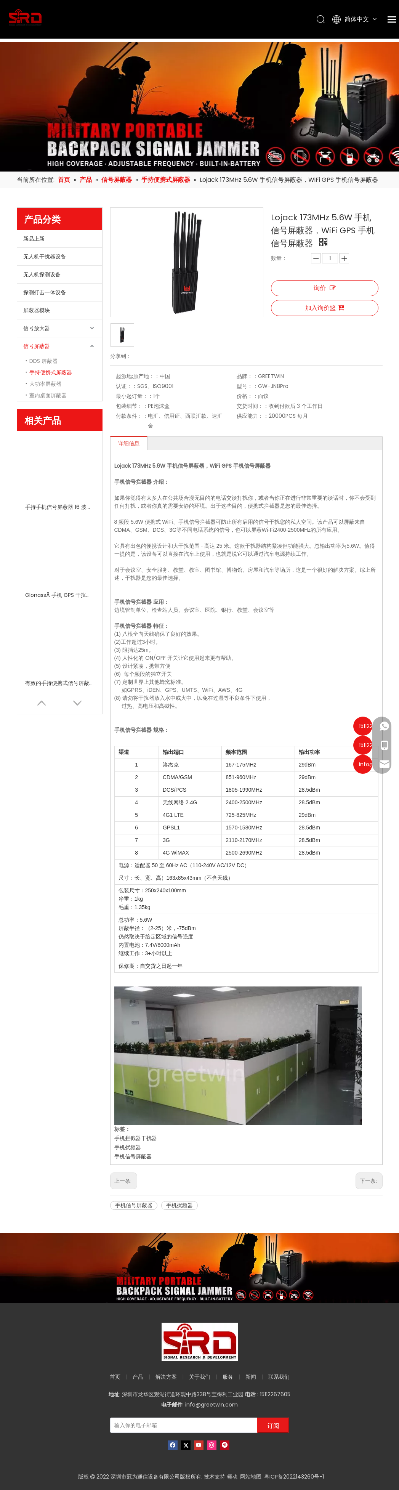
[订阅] (273, 1425)
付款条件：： (132, 416)
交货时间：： (253, 406)
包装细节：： (132, 406)
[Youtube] (199, 1445)
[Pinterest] (224, 1445)
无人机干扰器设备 (44, 256)
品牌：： (247, 376)
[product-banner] (199, 1268)
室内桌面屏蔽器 (48, 395)
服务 (228, 1377)
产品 (138, 1377)
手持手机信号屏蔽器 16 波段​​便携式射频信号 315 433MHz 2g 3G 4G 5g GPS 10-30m (59, 507)
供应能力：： (253, 416)
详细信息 (128, 443)
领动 (232, 1476)
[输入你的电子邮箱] (182, 1425)
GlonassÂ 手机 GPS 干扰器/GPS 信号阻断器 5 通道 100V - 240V (59, 595)
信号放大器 (36, 328)
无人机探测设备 (42, 274)
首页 (115, 1377)
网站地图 (250, 1476)
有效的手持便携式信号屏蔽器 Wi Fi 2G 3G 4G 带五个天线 (59, 683)
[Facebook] (173, 1445)
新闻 (250, 1377)
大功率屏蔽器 (45, 384)
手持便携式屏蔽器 (50, 372)
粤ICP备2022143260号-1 (294, 1476)
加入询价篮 (324, 307)
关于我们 (199, 1377)
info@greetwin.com (211, 1404)
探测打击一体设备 (44, 292)
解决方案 (166, 1377)
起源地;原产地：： (138, 376)
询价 (325, 288)
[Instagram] (211, 1445)
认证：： (126, 386)
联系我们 (279, 1377)
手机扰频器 (127, 1147)
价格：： (247, 396)
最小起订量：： (134, 396)
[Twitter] (186, 1445)
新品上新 (34, 238)
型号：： (247, 386)
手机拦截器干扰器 (135, 1138)
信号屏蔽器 (36, 346)
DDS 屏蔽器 (43, 361)
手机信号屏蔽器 (133, 1156)
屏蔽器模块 (36, 310)
